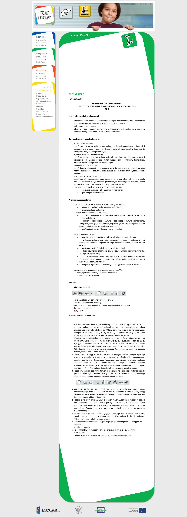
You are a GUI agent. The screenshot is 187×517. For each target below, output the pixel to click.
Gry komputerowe (43, 101)
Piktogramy (40, 93)
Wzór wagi (40, 104)
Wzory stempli (42, 111)
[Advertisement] (106, 71)
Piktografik (40, 114)
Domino (39, 106)
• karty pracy (77, 311)
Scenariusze (41, 43)
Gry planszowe (42, 98)
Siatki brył (40, 109)
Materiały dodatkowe (44, 117)
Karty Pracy (41, 45)
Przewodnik (41, 40)
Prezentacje (41, 96)
